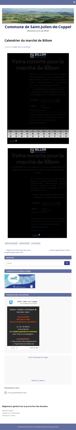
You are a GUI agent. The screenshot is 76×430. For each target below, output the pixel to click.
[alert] (38, 393)
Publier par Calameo (38, 380)
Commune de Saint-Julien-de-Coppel (38, 26)
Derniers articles (24, 243)
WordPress (39, 427)
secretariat (26, 47)
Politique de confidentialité (11, 413)
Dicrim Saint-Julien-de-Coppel (38, 357)
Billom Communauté (11, 243)
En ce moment (36, 243)
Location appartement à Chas (60, 250)
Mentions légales (7, 411)
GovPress (29, 427)
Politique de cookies (8, 415)
